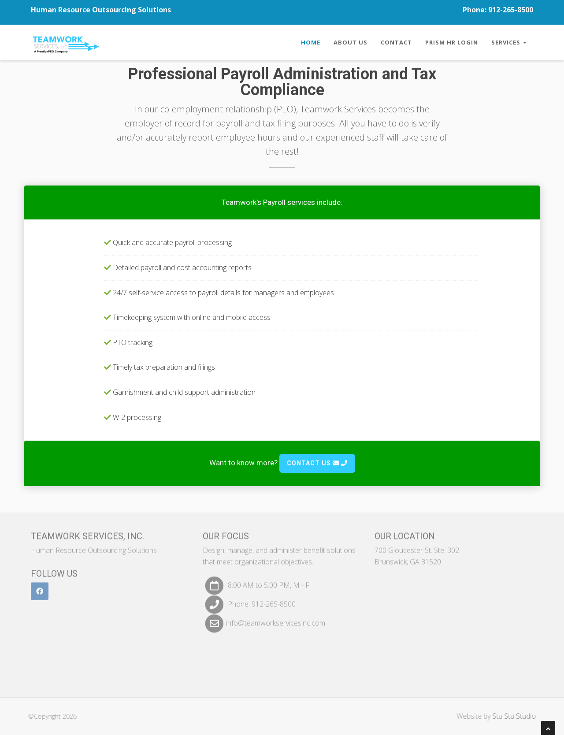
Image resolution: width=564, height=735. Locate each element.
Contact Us (317, 463)
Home (310, 42)
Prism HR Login (451, 42)
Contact (396, 42)
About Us (350, 42)
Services (509, 42)
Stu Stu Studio (518, 716)
